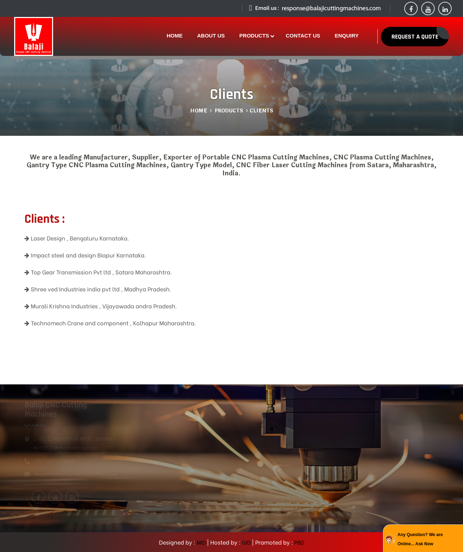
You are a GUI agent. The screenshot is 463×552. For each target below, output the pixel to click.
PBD (298, 542)
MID (200, 542)
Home (198, 111)
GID (246, 542)
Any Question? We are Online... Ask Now (420, 539)
